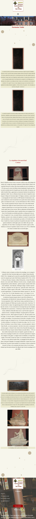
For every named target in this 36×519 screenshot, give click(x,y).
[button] (18, 14)
